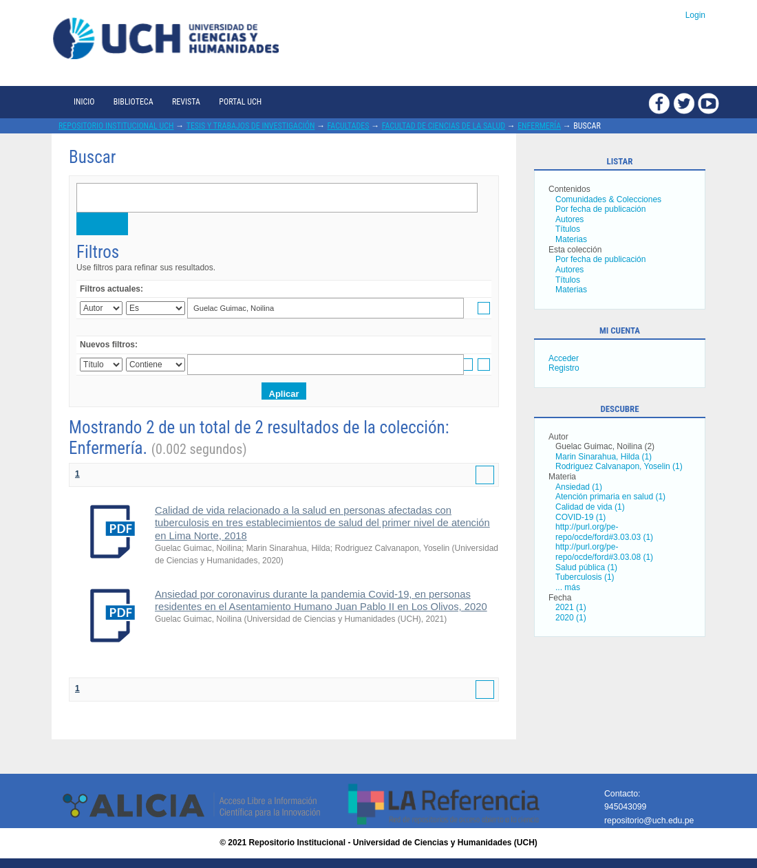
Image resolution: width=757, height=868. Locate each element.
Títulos (567, 229)
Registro (563, 368)
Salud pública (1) (586, 567)
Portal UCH (240, 102)
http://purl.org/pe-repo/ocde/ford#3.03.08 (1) (604, 552)
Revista (186, 102)
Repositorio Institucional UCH (116, 126)
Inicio (84, 102)
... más (567, 587)
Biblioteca (133, 102)
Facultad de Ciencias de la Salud (443, 126)
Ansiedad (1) (578, 487)
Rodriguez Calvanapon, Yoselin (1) (619, 466)
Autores (569, 219)
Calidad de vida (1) (590, 507)
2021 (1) (570, 607)
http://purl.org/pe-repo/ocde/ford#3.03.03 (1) (604, 532)
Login (695, 15)
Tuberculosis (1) (585, 577)
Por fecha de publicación (600, 209)
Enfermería (539, 126)
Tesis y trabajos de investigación (250, 126)
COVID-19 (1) (580, 517)
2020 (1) (570, 617)
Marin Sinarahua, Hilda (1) (603, 457)
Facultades (349, 126)
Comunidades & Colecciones (608, 199)
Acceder (563, 358)
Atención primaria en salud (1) (610, 496)
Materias (571, 239)
